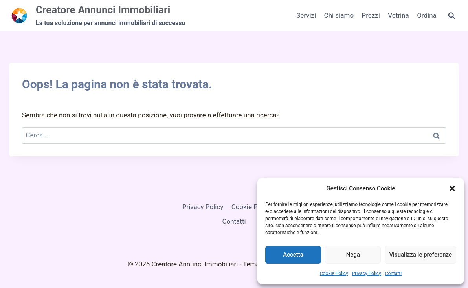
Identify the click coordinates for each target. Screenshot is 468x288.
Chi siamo (339, 15)
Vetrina (398, 15)
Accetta (293, 254)
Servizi (306, 15)
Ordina (427, 15)
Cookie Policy (334, 273)
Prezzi (371, 15)
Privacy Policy (366, 273)
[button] (452, 188)
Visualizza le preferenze (420, 254)
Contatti (393, 273)
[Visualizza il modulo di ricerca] (451, 16)
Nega (353, 254)
